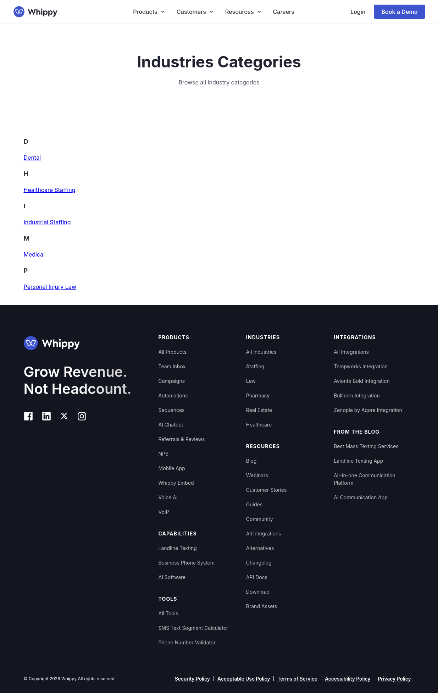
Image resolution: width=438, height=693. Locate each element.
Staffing (255, 366)
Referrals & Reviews (182, 439)
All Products (173, 352)
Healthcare (259, 425)
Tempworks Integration (361, 366)
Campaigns (172, 381)
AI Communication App (361, 497)
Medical (34, 254)
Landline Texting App (358, 461)
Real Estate (259, 410)
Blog (251, 461)
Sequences (172, 410)
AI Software (172, 577)
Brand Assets (261, 606)
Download (258, 592)
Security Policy (192, 679)
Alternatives (260, 548)
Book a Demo (399, 11)
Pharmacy (258, 395)
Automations (173, 395)
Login (357, 11)
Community (259, 519)
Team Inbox (172, 366)
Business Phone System (187, 563)
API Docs (256, 577)
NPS (163, 454)
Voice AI (168, 497)
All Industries (261, 352)
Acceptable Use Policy (243, 679)
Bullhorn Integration (357, 395)
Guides (254, 504)
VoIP (164, 512)
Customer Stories (266, 490)
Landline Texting (178, 548)
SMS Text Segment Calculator (193, 628)
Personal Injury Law (50, 286)
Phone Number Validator (187, 642)
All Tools (168, 613)
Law (251, 381)
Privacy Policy (394, 679)
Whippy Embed (176, 483)
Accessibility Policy (347, 679)
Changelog (259, 563)
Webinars (257, 475)
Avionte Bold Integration (362, 381)
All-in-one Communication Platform (364, 479)
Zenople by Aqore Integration (368, 410)
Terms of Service (297, 679)
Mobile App (172, 468)
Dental (32, 157)
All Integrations (263, 533)
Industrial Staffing (47, 222)
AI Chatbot (171, 425)
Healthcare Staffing (50, 189)
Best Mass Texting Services (366, 446)
